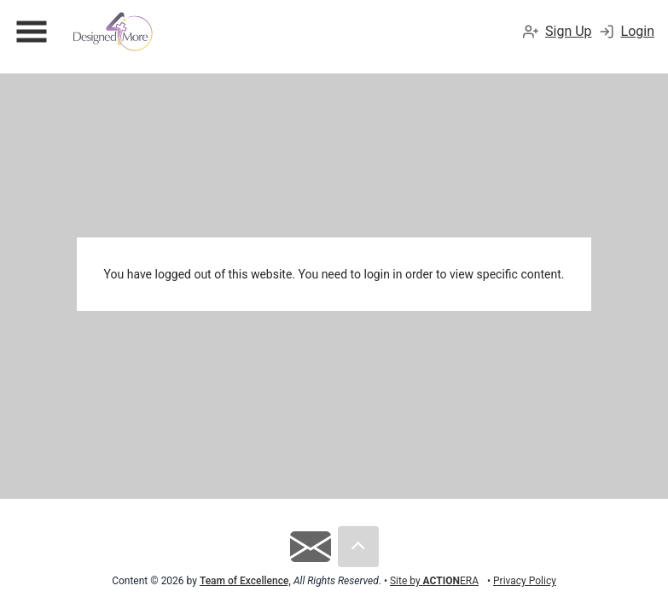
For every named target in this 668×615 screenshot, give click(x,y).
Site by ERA (434, 581)
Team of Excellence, (245, 581)
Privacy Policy (524, 581)
